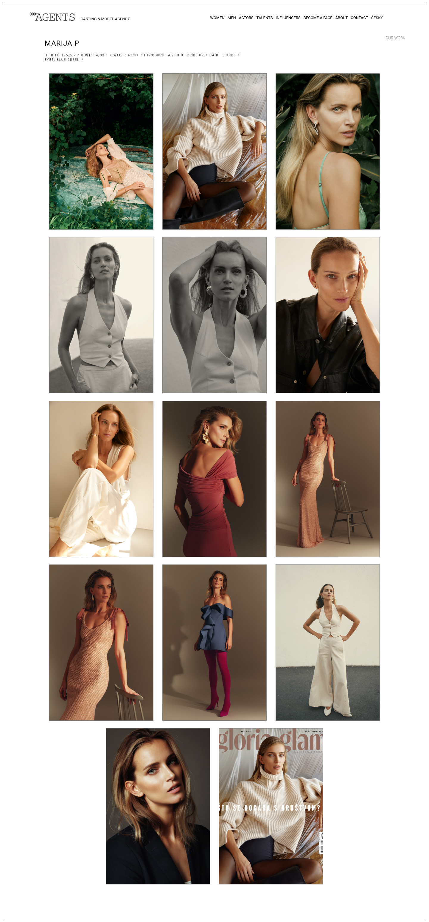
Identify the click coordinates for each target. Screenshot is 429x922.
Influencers (288, 18)
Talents (265, 18)
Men (232, 18)
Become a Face (318, 18)
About (341, 18)
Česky (377, 18)
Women (217, 18)
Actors (246, 18)
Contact (359, 18)
